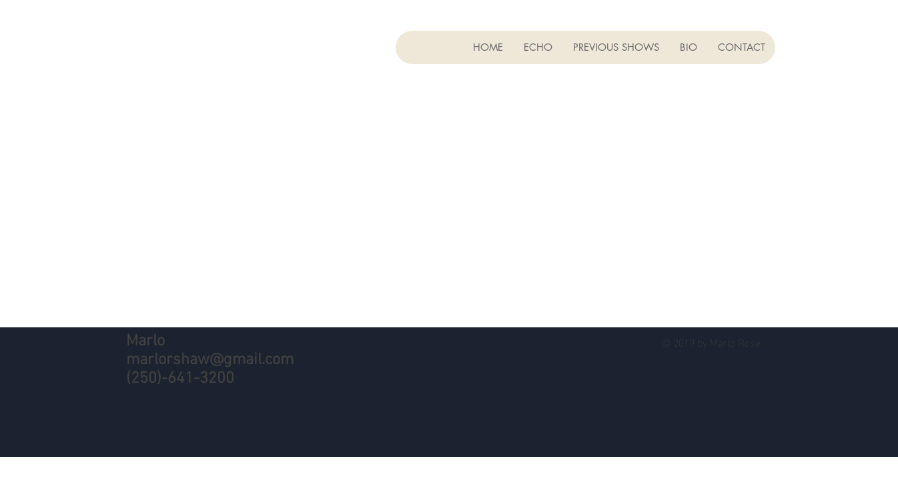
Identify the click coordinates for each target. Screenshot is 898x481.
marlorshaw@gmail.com (210, 360)
